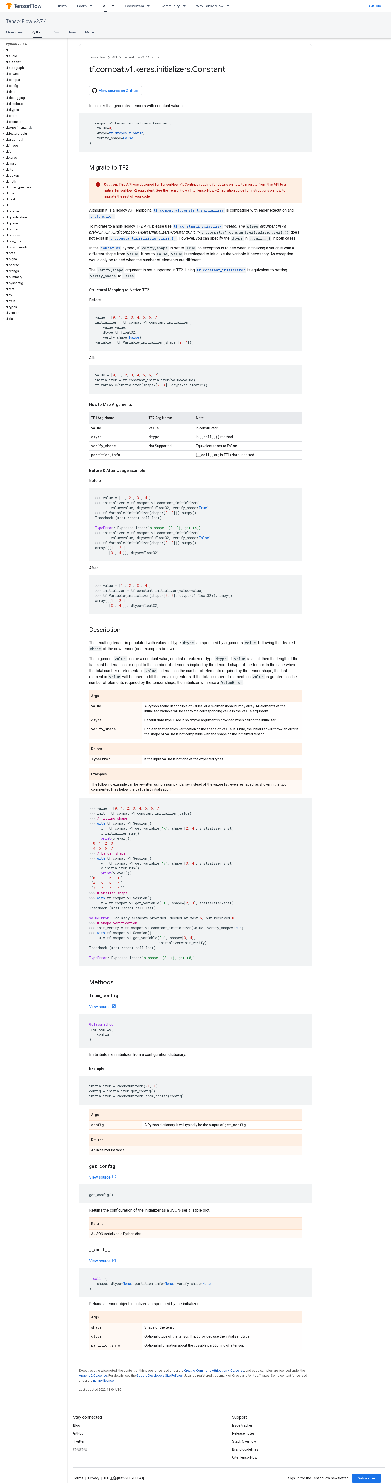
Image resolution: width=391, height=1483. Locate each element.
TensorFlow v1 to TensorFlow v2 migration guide (206, 190)
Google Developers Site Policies (159, 1375)
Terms (78, 1478)
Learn (82, 6)
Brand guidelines (245, 1449)
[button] (32, 50)
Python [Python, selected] (37, 32)
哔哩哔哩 (80, 1449)
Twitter (79, 1441)
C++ (55, 32)
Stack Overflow (244, 1441)
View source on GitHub (115, 90)
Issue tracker (242, 1425)
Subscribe (366, 1478)
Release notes (243, 1433)
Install (63, 6)
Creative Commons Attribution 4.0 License (214, 1370)
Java (72, 32)
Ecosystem (134, 6)
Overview (14, 32)
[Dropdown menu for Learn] (92, 6)
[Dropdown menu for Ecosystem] (150, 6)
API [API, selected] (105, 6)
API (114, 57)
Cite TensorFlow (244, 1457)
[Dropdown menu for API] (114, 6)
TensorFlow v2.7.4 (26, 21)
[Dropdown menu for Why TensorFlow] (229, 6)
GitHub (375, 6)
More (89, 32)
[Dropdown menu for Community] (186, 6)
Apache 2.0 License (93, 1375)
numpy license (103, 1380)
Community (170, 6)
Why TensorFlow (209, 6)
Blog (76, 1425)
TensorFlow (97, 57)
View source (100, 1006)
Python (160, 57)
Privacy (93, 1478)
